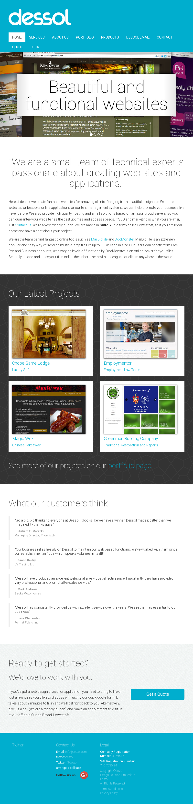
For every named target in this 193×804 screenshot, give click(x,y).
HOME (17, 38)
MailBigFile (99, 240)
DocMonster (124, 240)
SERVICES (37, 38)
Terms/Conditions (111, 789)
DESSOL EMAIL (138, 38)
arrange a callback (68, 768)
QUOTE (17, 48)
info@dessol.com (76, 752)
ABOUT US (60, 38)
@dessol (72, 762)
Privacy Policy (109, 793)
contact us (23, 226)
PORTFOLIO (85, 38)
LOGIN (35, 48)
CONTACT (164, 38)
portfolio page (129, 466)
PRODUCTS (110, 38)
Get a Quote (157, 694)
